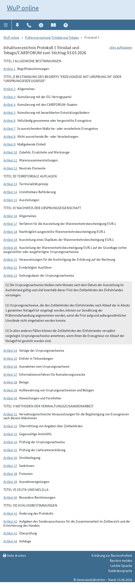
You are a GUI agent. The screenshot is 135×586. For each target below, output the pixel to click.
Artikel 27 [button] (10, 374)
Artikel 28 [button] (10, 382)
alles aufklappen (121, 47)
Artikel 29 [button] (10, 390)
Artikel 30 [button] (10, 398)
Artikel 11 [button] (10, 160)
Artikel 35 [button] (10, 449)
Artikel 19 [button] (10, 239)
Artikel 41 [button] (10, 513)
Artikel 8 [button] (9, 136)
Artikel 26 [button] (10, 366)
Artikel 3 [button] (9, 96)
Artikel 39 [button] (10, 481)
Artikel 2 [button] (9, 88)
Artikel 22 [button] (10, 267)
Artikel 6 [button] (9, 120)
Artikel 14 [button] (10, 191)
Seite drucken (14, 555)
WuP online (23, 8)
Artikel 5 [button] (9, 112)
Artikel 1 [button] (9, 68)
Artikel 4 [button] (9, 104)
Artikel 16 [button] (10, 215)
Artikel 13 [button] (10, 183)
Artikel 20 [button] (10, 247)
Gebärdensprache (120, 570)
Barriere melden (121, 560)
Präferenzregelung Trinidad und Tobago (52, 37)
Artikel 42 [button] (10, 521)
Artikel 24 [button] (10, 350)
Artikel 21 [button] (10, 259)
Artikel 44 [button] (10, 541)
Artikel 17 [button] (10, 223)
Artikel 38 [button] (10, 473)
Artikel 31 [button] (10, 413)
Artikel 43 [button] (10, 533)
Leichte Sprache (121, 565)
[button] (6, 25)
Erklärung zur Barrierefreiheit (112, 555)
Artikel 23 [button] (10, 275)
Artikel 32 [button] (10, 425)
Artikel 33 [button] (10, 433)
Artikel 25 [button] (10, 358)
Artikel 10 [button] (10, 152)
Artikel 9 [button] (9, 144)
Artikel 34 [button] (10, 441)
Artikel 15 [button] (10, 199)
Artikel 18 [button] (10, 231)
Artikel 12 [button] (10, 168)
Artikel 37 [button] (10, 465)
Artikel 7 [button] (9, 128)
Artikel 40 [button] (10, 497)
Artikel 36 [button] (10, 457)
